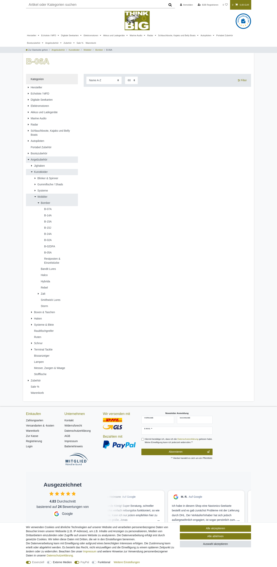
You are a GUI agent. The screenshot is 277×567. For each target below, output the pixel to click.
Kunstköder (74, 50)
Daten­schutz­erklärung (60, 555)
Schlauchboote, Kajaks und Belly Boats (177, 35)
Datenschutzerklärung (77, 430)
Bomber (99, 50)
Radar (150, 35)
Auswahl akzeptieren (215, 543)
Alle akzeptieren (215, 528)
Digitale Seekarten (70, 35)
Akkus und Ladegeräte (114, 35)
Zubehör (67, 43)
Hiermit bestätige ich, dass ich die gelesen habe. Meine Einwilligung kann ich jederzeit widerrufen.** (179, 440)
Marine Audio (136, 35)
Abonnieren (189, 452)
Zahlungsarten (34, 420)
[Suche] (170, 4)
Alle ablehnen (215, 536)
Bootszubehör (34, 43)
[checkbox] (51, 493)
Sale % (80, 43)
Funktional (104, 562)
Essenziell (38, 562)
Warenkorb (91, 43)
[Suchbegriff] (95, 4)
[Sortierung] (104, 80)
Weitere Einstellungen (127, 562)
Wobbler (87, 50)
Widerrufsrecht (73, 425)
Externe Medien (62, 562)
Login (29, 446)
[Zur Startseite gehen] (37, 50)
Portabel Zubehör (224, 35)
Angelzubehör (52, 43)
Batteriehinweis (73, 446)
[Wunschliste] (225, 5)
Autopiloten (206, 35)
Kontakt (68, 420)
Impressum (71, 441)
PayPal (85, 562)
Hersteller (32, 35)
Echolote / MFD (49, 35)
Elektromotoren (91, 35)
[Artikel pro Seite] (131, 80)
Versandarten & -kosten (40, 425)
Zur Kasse (32, 435)
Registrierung (34, 441)
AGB (67, 435)
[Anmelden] (186, 5)
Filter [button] (242, 80)
